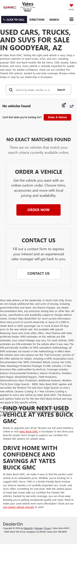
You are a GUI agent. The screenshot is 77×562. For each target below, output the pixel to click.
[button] (14, 19)
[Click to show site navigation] (71, 19)
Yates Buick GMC (28, 431)
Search (61, 89)
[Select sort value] (71, 106)
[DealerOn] (13, 523)
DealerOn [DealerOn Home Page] (28, 528)
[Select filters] (63, 106)
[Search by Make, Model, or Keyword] (34, 89)
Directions (36, 19)
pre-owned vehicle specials (18, 507)
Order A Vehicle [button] (57, 117)
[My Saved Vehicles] (71, 7)
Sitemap (38, 528)
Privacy (47, 528)
